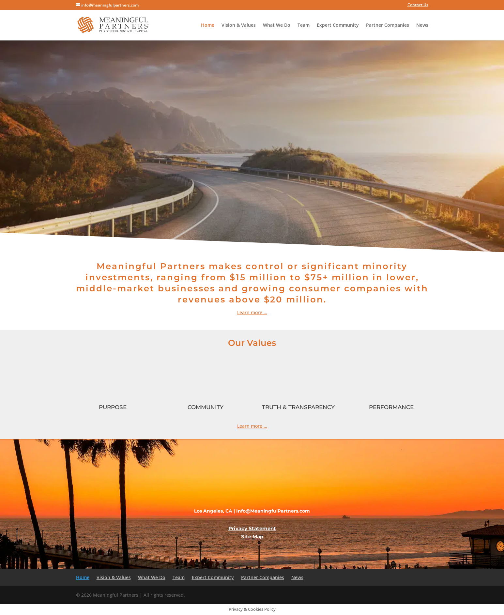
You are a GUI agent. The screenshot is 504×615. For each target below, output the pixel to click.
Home (207, 25)
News (422, 25)
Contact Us (417, 5)
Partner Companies (387, 25)
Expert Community (338, 25)
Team (304, 25)
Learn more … (252, 426)
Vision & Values (238, 25)
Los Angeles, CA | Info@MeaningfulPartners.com (252, 511)
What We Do (276, 25)
